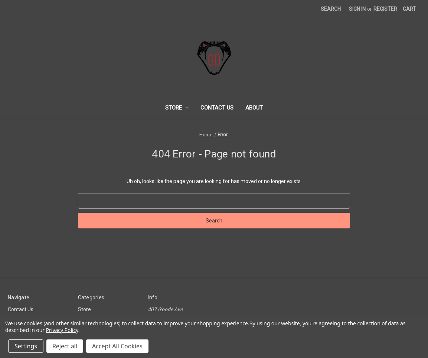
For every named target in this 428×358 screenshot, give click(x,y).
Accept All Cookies (117, 346)
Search (331, 9)
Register (385, 9)
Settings (25, 346)
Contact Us (216, 107)
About (254, 107)
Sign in (357, 9)
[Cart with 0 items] (409, 9)
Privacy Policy (62, 329)
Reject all (64, 346)
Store (177, 107)
